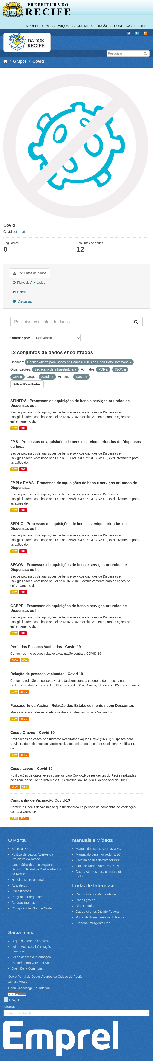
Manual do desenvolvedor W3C (98, 854)
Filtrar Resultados (27, 384)
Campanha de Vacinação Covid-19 (40, 800)
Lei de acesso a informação (31, 957)
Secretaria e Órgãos (91, 26)
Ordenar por (19, 338)
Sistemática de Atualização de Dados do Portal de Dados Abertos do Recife (36, 869)
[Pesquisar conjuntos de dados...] (70, 322)
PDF (22, 428)
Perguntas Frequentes (27, 897)
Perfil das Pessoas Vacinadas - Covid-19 (45, 647)
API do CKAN (18, 982)
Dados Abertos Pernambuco (96, 894)
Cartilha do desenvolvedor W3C (98, 860)
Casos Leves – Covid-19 (31, 769)
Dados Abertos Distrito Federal (98, 911)
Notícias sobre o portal (28, 879)
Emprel (60, 1038)
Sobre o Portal (22, 848)
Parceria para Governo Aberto (33, 963)
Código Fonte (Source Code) (32, 908)
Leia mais (19, 231)
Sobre (19, 292)
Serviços (60, 26)
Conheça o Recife (130, 26)
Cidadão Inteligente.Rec (93, 923)
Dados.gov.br (85, 900)
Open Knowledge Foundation (29, 988)
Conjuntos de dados (29, 273)
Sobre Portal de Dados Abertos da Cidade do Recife (45, 976)
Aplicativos (19, 885)
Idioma (8, 1006)
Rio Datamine (85, 906)
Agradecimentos (23, 902)
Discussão (22, 301)
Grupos (20, 61)
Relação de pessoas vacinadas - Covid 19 (46, 674)
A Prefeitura (37, 26)
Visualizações (21, 891)
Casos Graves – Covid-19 (32, 733)
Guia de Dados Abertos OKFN (97, 866)
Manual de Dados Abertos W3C (98, 848)
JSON (15, 660)
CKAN (11, 999)
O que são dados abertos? (30, 941)
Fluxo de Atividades (29, 282)
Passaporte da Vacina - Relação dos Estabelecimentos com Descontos (72, 705)
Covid (38, 61)
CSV (14, 428)
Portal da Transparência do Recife (100, 917)
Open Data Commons (27, 968)
